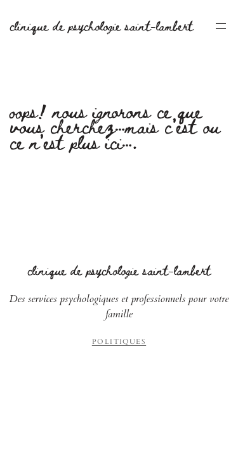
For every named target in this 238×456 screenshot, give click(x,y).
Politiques (119, 341)
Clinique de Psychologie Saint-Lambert (101, 25)
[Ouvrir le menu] (220, 26)
